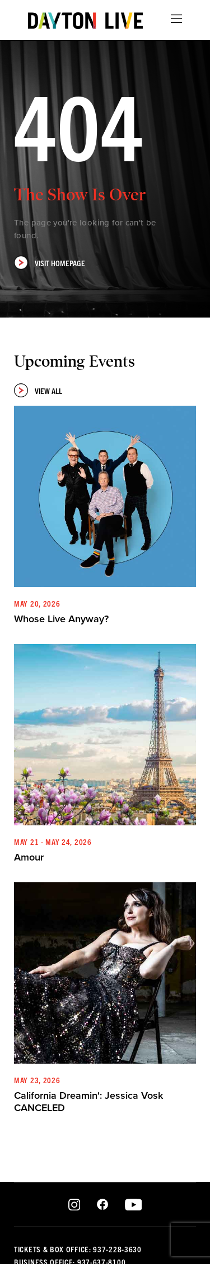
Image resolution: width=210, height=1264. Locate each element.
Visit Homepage (49, 263)
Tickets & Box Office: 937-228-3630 (78, 1249)
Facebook (102, 1205)
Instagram (74, 1205)
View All (38, 390)
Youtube (133, 1205)
